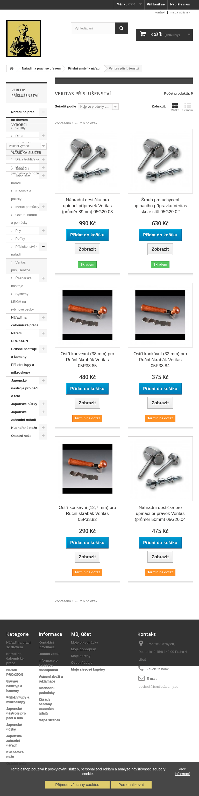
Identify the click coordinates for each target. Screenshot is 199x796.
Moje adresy (80, 656)
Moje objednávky (84, 642)
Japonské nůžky (24, 404)
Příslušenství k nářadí (24, 250)
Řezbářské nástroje (21, 282)
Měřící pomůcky (27, 207)
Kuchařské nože (24, 428)
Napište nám (180, 4)
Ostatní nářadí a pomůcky (24, 219)
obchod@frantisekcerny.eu (158, 686)
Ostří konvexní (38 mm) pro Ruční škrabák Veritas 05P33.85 (87, 359)
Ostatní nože (21, 436)
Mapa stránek (49, 720)
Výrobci (19, 455)
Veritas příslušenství (20, 266)
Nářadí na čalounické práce (25, 321)
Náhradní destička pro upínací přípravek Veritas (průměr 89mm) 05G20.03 (87, 205)
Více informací (182, 771)
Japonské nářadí (20, 179)
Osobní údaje (81, 662)
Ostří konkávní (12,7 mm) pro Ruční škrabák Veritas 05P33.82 (87, 513)
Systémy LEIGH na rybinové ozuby (22, 301)
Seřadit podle (65, 106)
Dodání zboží (49, 654)
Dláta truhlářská (27, 159)
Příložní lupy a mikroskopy (22, 368)
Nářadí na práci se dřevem (23, 116)
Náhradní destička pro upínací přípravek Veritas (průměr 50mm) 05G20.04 (160, 513)
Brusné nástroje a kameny (24, 353)
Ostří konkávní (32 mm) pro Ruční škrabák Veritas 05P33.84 (160, 359)
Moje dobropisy (83, 649)
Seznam (187, 107)
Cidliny (20, 128)
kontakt (159, 12)
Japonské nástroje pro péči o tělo (24, 388)
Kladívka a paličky (21, 195)
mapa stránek (180, 12)
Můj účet (81, 634)
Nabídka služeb (26, 493)
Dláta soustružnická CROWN (21, 143)
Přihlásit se (156, 4)
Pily (18, 231)
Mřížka (175, 107)
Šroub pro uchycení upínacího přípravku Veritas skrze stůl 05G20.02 (160, 205)
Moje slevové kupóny (88, 669)
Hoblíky (21, 167)
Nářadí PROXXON (19, 337)
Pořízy (20, 239)
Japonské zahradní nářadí (23, 416)
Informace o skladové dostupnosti (48, 665)
